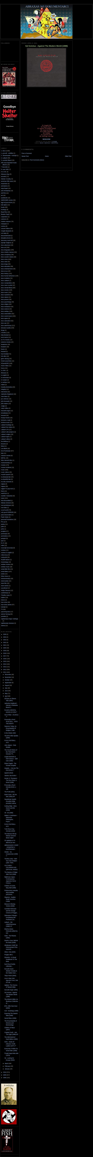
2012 (5, 669)
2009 (5, 1075)
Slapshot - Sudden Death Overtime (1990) (10, 899)
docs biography (5, 250)
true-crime (4, 602)
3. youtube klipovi (6, 160)
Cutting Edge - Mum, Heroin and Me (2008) (10, 808)
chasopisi (4, 224)
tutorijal (3, 607)
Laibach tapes (5, 436)
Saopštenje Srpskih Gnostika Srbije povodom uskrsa (10, 801)
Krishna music (5, 422)
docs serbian (5, 311)
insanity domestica (6, 387)
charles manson (6, 221)
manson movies (6, 455)
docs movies (5, 290)
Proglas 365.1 (8, 954)
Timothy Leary (5, 595)
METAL (3, 458)
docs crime (4, 259)
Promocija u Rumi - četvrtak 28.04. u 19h (10, 787)
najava (3, 484)
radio (2, 545)
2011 (5, 672)
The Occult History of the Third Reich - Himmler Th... (10, 752)
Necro (3, 491)
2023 (5, 640)
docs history (4, 273)
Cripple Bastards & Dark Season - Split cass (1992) (11, 758)
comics (3, 226)
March (7, 1063)
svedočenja (4, 593)
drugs (2, 330)
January (7, 1069)
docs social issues (6, 316)
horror (3, 368)
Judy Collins (4, 408)
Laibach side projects (7, 432)
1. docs (3, 151)
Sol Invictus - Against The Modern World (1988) (10, 994)
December (8, 674)
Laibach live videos (6, 427)
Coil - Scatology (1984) (11, 1011)
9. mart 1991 (5, 169)
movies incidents (6, 467)
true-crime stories (6, 604)
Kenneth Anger (5, 410)
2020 (5, 648)
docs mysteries (5, 295)
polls (2, 526)
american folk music (7, 181)
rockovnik (4, 557)
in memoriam (5, 377)
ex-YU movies (5, 339)
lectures (3, 444)
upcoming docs (5, 611)
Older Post (68, 156)
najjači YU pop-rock (7, 488)
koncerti (3, 415)
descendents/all (5, 235)
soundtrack (4, 588)
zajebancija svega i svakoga (9, 619)
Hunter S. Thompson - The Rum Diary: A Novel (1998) (11, 780)
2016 (5, 658)
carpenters (4, 216)
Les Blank (4, 448)
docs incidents (5, 278)
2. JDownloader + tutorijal (8, 155)
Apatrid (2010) (8, 773)
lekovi (3, 446)
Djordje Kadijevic (6, 242)
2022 (5, 642)
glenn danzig (5, 358)
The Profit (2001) (9, 792)
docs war (3, 323)
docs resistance (5, 306)
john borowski (5, 401)
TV (2, 609)
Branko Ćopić (5, 214)
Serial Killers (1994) (10, 1018)
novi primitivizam (6, 505)
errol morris (4, 337)
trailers (3, 597)
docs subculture (6, 321)
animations (4, 186)
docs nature (4, 297)
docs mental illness (6, 287)
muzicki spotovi (5, 474)
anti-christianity (5, 190)
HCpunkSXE (5, 363)
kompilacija (4, 413)
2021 (5, 645)
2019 (5, 650)
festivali (3, 351)
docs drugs (4, 264)
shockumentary (5, 578)
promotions (4, 536)
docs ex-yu (4, 271)
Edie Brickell (5, 335)
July (6, 688)
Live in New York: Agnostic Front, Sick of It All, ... (11, 980)
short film (4, 583)
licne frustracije (5, 451)
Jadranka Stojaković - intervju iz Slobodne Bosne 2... (11, 705)
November (8, 677)
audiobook (4, 198)
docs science (5, 309)
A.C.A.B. (3, 172)
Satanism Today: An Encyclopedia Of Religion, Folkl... (10, 728)
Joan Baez (4, 396)
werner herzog (5, 614)
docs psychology (6, 302)
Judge (3, 406)
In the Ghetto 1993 (10, 733)
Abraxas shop (5, 174)
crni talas (3, 233)
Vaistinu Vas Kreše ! (10, 775)
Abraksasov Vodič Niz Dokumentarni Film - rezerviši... (11, 947)
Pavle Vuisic (4, 517)
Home (47, 156)
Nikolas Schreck (6, 503)
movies (3, 465)
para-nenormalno (6, 515)
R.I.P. (2, 543)
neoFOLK (4, 493)
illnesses (3, 373)
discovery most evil (6, 240)
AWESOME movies (7, 200)
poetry (3, 524)
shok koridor (4, 581)
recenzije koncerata (7, 548)
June (6, 690)
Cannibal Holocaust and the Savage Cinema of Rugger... (11, 911)
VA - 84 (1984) (8, 813)
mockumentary (5, 462)
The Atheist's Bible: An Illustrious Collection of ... (11, 1001)
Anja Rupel (4, 188)
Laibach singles (5, 434)
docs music (4, 292)
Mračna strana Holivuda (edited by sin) (11, 931)
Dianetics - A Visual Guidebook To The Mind (10, 959)
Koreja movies (5, 417)
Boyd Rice (4, 212)
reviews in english (6, 552)
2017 (5, 656)
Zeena (3, 625)
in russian (4, 380)
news (2, 498)
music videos (5, 472)
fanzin (3, 349)
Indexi (3, 384)
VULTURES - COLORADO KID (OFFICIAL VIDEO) (10, 867)
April (6, 696)
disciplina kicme (6, 238)
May (6, 693)
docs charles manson (7, 252)
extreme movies (6, 342)
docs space (4, 318)
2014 (5, 664)
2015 (5, 661)
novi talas (4, 507)
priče (2, 529)
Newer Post (25, 156)
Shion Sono (4, 576)
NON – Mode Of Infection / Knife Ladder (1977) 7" (10, 1044)
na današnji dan (6, 479)
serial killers (4, 571)
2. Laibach (4, 158)
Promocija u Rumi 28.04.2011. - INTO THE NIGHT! (11, 721)
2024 (5, 637)
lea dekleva (4, 441)
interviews (4, 392)
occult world (4, 510)
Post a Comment (27, 153)
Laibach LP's (5, 429)
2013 (5, 667)
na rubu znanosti (6, 481)
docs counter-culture (7, 257)
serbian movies (5, 564)
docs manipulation (6, 283)
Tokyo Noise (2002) (10, 975)
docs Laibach (5, 280)
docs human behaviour (8, 276)
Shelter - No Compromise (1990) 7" (11, 854)
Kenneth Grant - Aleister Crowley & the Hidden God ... (10, 971)
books (3, 207)
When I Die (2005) (10, 952)
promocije (4, 533)
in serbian (4, 382)
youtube (3, 616)
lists (2, 453)
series (3, 574)
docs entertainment (7, 269)
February (8, 1066)
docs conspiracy (6, 254)
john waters (4, 403)
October (7, 680)
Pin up (3, 522)
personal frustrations (7, 519)
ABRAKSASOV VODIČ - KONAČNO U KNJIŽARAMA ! (11, 847)
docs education (5, 266)
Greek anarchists (6, 361)
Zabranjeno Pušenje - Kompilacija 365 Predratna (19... (10, 917)
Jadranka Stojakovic (7, 394)
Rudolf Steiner (5, 559)
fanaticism (4, 344)
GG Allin (3, 356)
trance (3, 600)
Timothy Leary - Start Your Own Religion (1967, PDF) (10, 861)
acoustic (3, 176)
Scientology (4, 562)
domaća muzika (6, 328)
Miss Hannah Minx (6, 460)
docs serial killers (6, 313)
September (8, 682)
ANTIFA (3, 193)
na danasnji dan (6, 477)
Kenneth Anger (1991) (11, 990)
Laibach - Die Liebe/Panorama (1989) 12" (10, 924)
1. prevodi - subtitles (7, 153)
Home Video (5, 365)
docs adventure (5, 245)
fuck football (4, 354)
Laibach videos (5, 439)
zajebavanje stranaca (7, 623)
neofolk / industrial (6, 496)
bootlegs (3, 209)
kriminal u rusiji (5, 420)
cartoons (3, 219)
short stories (4, 585)
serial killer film (5, 569)
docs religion (5, 304)
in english (4, 375)
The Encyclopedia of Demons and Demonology (10, 1023)
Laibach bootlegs (6, 425)
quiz (2, 540)
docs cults (4, 261)
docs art (3, 247)
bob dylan (4, 205)
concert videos (5, 228)
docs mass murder (6, 285)
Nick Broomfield (6, 500)
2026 (5, 634)
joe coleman (4, 399)
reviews (3, 550)
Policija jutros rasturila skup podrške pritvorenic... (11, 892)
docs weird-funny (6, 325)
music (3, 470)
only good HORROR (7, 512)
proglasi (3, 531)
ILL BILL (3, 370)
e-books (3, 332)
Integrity (3, 389)
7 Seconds (4, 167)
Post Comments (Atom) (37, 160)
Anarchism (4, 183)
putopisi (3, 538)
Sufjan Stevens (5, 590)
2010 (5, 1072)
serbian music (5, 567)
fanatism (3, 347)
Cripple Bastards (6, 231)
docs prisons (5, 299)
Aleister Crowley (6, 179)
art (2, 195)
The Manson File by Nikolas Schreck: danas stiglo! (10, 836)
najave (3, 486)
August (7, 685)
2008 (5, 1077)
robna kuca (4, 555)
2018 (5, 653)
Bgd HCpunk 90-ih (6, 202)
